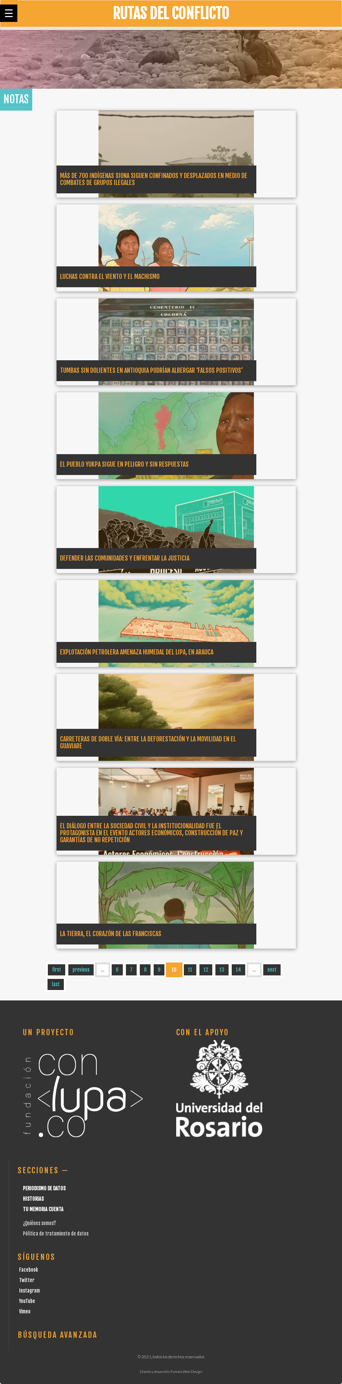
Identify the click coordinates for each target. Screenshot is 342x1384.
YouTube (27, 1301)
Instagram (29, 1291)
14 (238, 970)
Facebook (28, 1270)
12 (206, 970)
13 (222, 970)
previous (80, 970)
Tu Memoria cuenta (43, 1209)
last (56, 984)
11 (190, 970)
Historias (33, 1199)
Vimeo (25, 1311)
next (271, 970)
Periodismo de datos (44, 1188)
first (56, 970)
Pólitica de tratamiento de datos (55, 1234)
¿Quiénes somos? (39, 1223)
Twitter (26, 1280)
